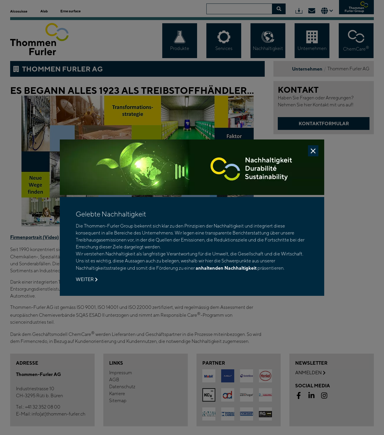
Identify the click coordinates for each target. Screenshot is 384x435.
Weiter (87, 279)
